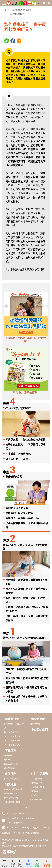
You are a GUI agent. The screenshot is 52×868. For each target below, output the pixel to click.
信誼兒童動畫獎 (11, 797)
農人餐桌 (34, 795)
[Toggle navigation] (4, 3)
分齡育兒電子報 (11, 763)
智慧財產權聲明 (32, 833)
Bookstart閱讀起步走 (13, 789)
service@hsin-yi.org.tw (17, 813)
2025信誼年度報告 (12, 744)
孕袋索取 (13, 863)
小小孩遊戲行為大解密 (17, 408)
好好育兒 (8, 755)
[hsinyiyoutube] (9, 852)
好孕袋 (7, 759)
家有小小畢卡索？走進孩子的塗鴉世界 (25, 546)
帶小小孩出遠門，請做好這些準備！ (25, 638)
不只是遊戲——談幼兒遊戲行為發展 (25, 439)
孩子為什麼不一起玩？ (18, 459)
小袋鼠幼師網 (39, 729)
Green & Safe (36, 799)
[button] (38, 3)
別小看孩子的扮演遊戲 (18, 453)
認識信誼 (6, 833)
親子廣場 (20, 863)
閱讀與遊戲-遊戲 (21, 10)
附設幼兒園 (38, 719)
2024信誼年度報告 (12, 740)
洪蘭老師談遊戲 (12, 476)
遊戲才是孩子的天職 (17, 508)
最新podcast (28, 863)
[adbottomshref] (26, 313)
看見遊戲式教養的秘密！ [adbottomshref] (26, 392)
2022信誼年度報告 (12, 732)
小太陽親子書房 (37, 787)
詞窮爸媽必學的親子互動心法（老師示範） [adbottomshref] (26, 339)
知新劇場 (34, 791)
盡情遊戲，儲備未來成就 (19, 513)
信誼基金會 (12, 719)
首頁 (6, 10)
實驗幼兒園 (35, 723)
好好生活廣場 (39, 774)
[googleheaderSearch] (44, 3)
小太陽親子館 (36, 778)
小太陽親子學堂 (37, 782)
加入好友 (37, 863)
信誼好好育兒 (12, 818)
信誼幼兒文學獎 (11, 793)
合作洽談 (17, 833)
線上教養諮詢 (10, 768)
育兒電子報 (4, 863)
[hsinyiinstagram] (14, 852)
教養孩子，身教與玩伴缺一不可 (23, 518)
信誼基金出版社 (11, 778)
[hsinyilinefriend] (4, 852)
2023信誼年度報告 (12, 736)
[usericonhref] (47, 3)
